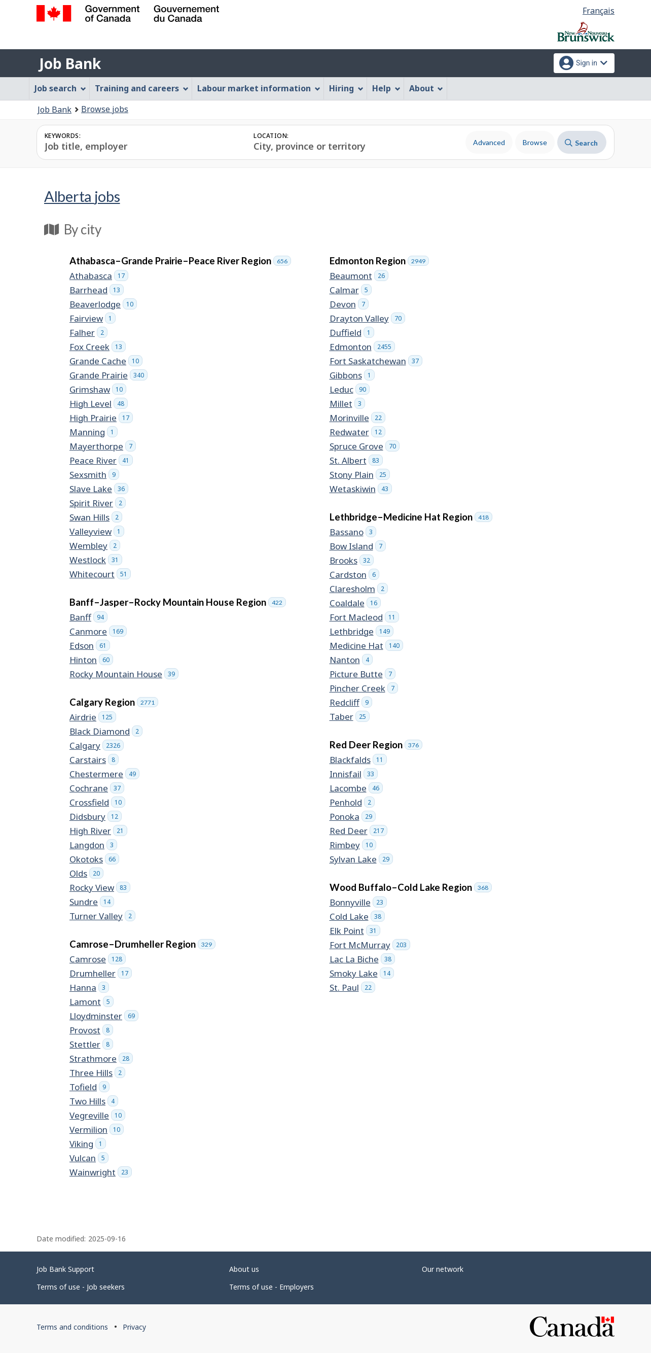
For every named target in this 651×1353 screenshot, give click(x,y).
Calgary (96, 745)
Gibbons (352, 375)
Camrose (97, 959)
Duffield (352, 332)
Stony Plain (360, 474)
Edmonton (362, 347)
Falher (88, 332)
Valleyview (96, 531)
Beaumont (359, 276)
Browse (535, 142)
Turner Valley (102, 916)
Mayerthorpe (102, 446)
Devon (349, 304)
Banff (88, 617)
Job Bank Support (65, 1269)
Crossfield (97, 802)
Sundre (91, 902)
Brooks (352, 560)
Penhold (352, 802)
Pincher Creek (364, 688)
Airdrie (92, 717)
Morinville (357, 418)
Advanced (489, 142)
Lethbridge (361, 631)
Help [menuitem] (386, 88)
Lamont (91, 1002)
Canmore (98, 631)
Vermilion (96, 1129)
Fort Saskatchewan (376, 361)
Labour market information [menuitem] (258, 88)
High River (98, 831)
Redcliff (351, 702)
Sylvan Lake (361, 859)
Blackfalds (358, 760)
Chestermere (104, 774)
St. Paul (352, 987)
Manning (93, 432)
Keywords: (63, 135)
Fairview (92, 318)
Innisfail (354, 774)
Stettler (91, 1044)
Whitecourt (100, 574)
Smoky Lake (362, 973)
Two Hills (93, 1101)
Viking (87, 1144)
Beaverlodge (103, 304)
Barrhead (96, 290)
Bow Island (358, 546)
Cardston (354, 574)
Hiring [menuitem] (346, 88)
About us (244, 1269)
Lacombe (356, 788)
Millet (347, 403)
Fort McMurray (370, 945)
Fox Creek (97, 347)
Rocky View (99, 887)
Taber (350, 716)
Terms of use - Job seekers (81, 1287)
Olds (86, 873)
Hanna (89, 987)
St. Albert (356, 460)
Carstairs (94, 760)
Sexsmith (94, 474)
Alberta (82, 196)
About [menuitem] (426, 88)
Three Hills (97, 1073)
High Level (98, 403)
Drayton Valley (367, 318)
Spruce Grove (365, 446)
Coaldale (355, 603)
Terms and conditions (72, 1327)
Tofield (89, 1087)
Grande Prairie (108, 375)
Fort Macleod (364, 617)
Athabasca (98, 276)
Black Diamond (105, 731)
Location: (271, 135)
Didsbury (95, 816)
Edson (89, 645)
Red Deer (358, 831)
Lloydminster (103, 1016)
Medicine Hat (366, 645)
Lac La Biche (362, 959)
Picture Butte (362, 674)
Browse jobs (104, 109)
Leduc (350, 389)
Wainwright (100, 1172)
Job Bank (70, 63)
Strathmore (101, 1058)
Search (581, 142)
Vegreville (97, 1115)
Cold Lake (357, 916)
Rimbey (353, 845)
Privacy (134, 1327)
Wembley (94, 545)
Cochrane (96, 788)
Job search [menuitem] (60, 88)
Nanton (351, 660)
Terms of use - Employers (271, 1287)
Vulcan (88, 1158)
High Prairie (101, 418)
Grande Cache (105, 361)
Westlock (95, 560)
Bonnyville (358, 902)
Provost (91, 1030)
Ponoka (353, 816)
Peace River (101, 460)
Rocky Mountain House (123, 674)
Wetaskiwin (361, 489)
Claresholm (359, 589)
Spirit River (97, 503)
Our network (442, 1269)
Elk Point (355, 930)
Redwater (357, 432)
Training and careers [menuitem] (142, 88)
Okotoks (94, 859)
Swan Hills (95, 517)
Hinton (91, 660)
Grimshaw (97, 389)
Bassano (353, 532)
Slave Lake (98, 489)
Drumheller (100, 973)
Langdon (93, 845)
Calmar (351, 290)
